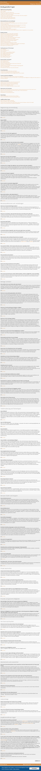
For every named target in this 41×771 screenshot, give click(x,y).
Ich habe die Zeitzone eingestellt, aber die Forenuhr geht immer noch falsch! (13, 25)
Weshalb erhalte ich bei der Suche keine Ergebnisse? (9, 83)
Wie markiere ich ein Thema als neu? (7, 45)
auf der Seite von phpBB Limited (27, 723)
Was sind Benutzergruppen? (5, 62)
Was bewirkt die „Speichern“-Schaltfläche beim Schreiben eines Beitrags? (13, 43)
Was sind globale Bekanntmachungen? (7, 53)
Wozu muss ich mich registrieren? (6, 10)
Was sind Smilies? (3, 51)
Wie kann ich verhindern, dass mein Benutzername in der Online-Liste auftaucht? (14, 23)
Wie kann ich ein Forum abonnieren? (7, 91)
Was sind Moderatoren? (4, 61)
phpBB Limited (23, 241)
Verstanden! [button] (34, 768)
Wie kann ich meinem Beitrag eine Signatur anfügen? (9, 35)
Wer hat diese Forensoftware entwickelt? (7, 100)
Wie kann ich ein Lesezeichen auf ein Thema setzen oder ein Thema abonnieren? (14, 90)
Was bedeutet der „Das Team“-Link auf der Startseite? (9, 67)
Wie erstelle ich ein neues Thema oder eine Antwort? (9, 33)
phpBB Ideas (13, 731)
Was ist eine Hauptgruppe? (5, 66)
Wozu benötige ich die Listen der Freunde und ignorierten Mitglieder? (12, 76)
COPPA (19, 144)
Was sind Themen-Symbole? (5, 57)
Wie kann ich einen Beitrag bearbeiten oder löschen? (9, 34)
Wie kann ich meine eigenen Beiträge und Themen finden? (10, 86)
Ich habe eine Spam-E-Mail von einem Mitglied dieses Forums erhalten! (12, 73)
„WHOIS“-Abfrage (4, 739)
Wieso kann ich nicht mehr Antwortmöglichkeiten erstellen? (10, 37)
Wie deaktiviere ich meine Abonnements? (7, 92)
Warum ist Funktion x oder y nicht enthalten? (8, 101)
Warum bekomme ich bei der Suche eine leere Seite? (9, 84)
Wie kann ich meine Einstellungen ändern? (8, 22)
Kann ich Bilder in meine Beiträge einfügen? (8, 52)
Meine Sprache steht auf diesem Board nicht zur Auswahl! (10, 26)
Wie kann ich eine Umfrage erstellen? (7, 36)
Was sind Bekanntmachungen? (6, 54)
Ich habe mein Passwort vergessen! (6, 16)
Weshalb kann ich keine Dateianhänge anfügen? (8, 40)
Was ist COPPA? (3, 11)
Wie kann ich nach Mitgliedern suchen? (7, 85)
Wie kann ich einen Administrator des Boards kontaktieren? (10, 103)
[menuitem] (40, 2)
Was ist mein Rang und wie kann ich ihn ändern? (8, 29)
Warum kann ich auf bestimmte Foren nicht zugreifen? (9, 39)
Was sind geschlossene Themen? (6, 56)
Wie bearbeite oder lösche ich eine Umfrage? (8, 38)
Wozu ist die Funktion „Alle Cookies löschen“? (8, 18)
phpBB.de (31, 241)
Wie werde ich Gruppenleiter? (5, 64)
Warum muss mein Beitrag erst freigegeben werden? (9, 44)
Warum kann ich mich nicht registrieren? (7, 12)
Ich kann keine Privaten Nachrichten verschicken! (9, 71)
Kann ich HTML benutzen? (5, 50)
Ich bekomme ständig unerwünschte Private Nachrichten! (10, 72)
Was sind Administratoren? (5, 60)
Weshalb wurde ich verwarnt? (5, 41)
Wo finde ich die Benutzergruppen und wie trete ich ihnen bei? (11, 63)
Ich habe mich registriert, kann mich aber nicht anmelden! (10, 13)
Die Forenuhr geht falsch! (5, 24)
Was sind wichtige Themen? (5, 55)
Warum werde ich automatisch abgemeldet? (8, 17)
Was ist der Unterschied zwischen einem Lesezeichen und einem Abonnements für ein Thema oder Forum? (18, 89)
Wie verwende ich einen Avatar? (6, 28)
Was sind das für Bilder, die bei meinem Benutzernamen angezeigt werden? (13, 27)
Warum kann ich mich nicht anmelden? (7, 14)
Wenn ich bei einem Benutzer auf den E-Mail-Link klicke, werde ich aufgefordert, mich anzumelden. (17, 30)
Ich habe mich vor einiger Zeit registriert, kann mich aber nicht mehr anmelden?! (14, 15)
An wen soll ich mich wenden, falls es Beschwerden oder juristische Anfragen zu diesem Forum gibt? (17, 102)
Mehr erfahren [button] (16, 769)
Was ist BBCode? (3, 49)
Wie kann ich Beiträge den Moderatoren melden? (9, 42)
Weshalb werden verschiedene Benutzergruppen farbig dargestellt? (12, 65)
